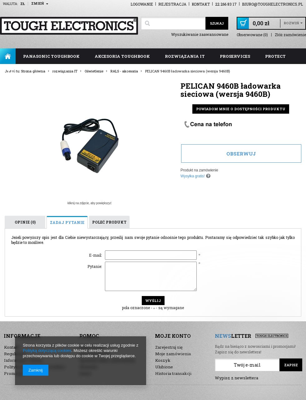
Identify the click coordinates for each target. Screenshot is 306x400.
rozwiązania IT (185, 56)
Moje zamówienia (173, 354)
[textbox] (173, 23)
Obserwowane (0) (252, 34)
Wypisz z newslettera (236, 378)
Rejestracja (172, 4)
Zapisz (291, 365)
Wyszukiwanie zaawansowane (199, 34)
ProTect (275, 56)
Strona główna (8, 56)
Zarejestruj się (169, 347)
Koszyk (162, 360)
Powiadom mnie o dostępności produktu (240, 108)
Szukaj (217, 23)
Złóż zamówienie (290, 34)
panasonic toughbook (51, 56)
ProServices (235, 56)
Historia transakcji (173, 373)
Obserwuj (241, 154)
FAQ (12, 72)
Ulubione (164, 367)
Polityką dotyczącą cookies (47, 350)
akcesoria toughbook (122, 56)
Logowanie (142, 4)
